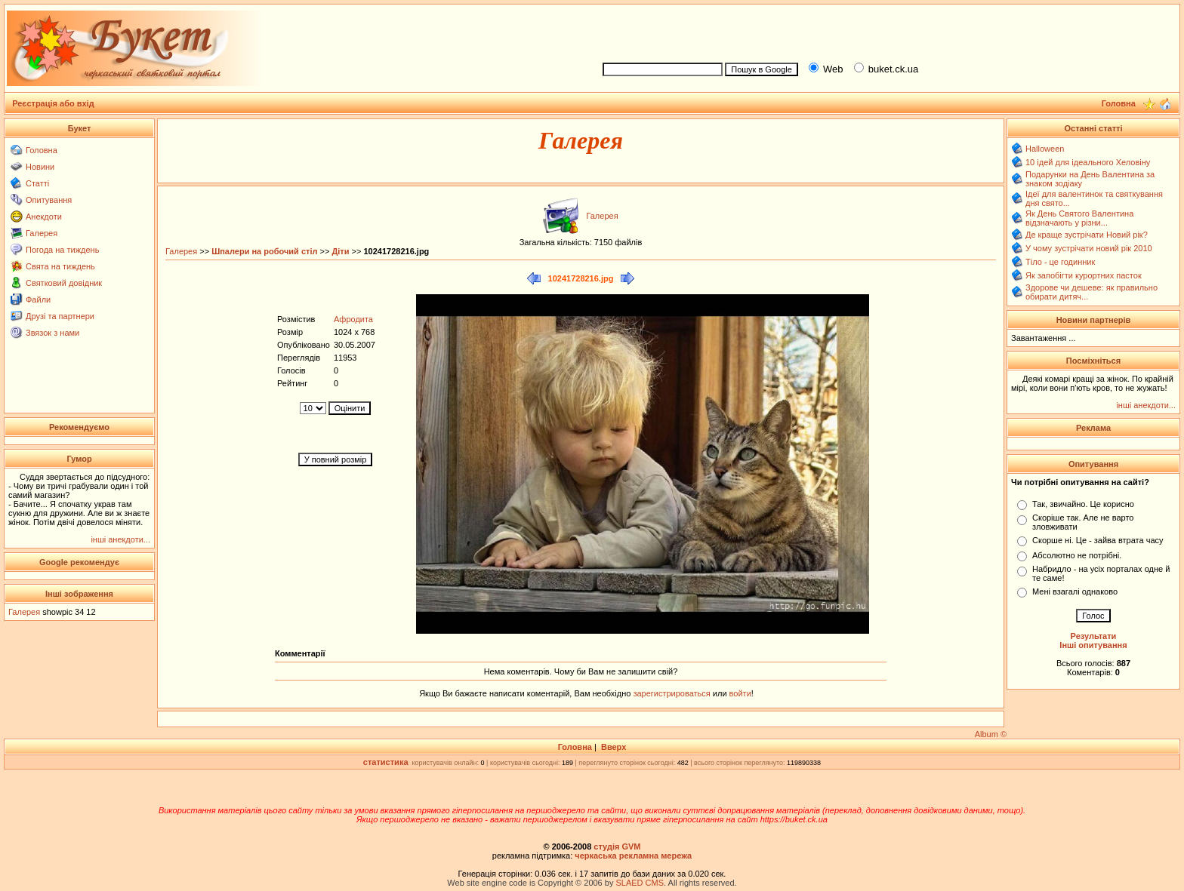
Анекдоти (44, 216)
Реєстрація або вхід (53, 103)
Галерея (41, 233)
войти (739, 693)
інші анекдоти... (120, 539)
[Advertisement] (885, 31)
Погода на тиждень (62, 249)
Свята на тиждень (60, 266)
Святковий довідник (64, 282)
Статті (37, 183)
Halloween (1044, 148)
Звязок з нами (52, 332)
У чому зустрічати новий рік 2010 (1088, 248)
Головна (41, 150)
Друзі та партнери (60, 316)
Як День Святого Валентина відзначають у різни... (1079, 218)
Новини (40, 166)
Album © (991, 734)
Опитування (49, 199)
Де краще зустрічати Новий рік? (1086, 234)
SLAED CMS (639, 882)
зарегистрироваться (672, 693)
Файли (38, 299)
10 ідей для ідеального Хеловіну (1087, 162)
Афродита (353, 319)
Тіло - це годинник (1060, 261)
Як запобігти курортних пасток (1083, 275)
